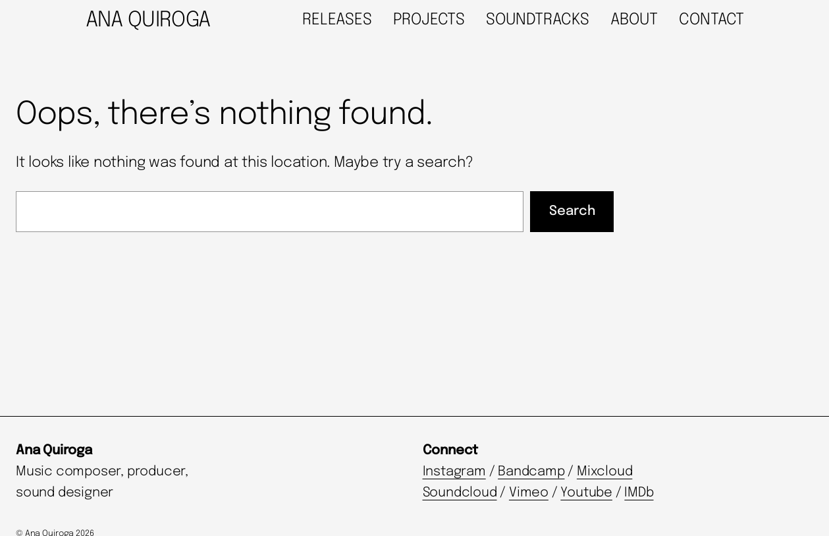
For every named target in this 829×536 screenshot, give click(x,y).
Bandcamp (531, 472)
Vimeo (528, 493)
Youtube (586, 493)
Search (572, 211)
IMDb (638, 493)
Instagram (454, 472)
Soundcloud (460, 493)
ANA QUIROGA (148, 21)
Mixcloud (604, 472)
